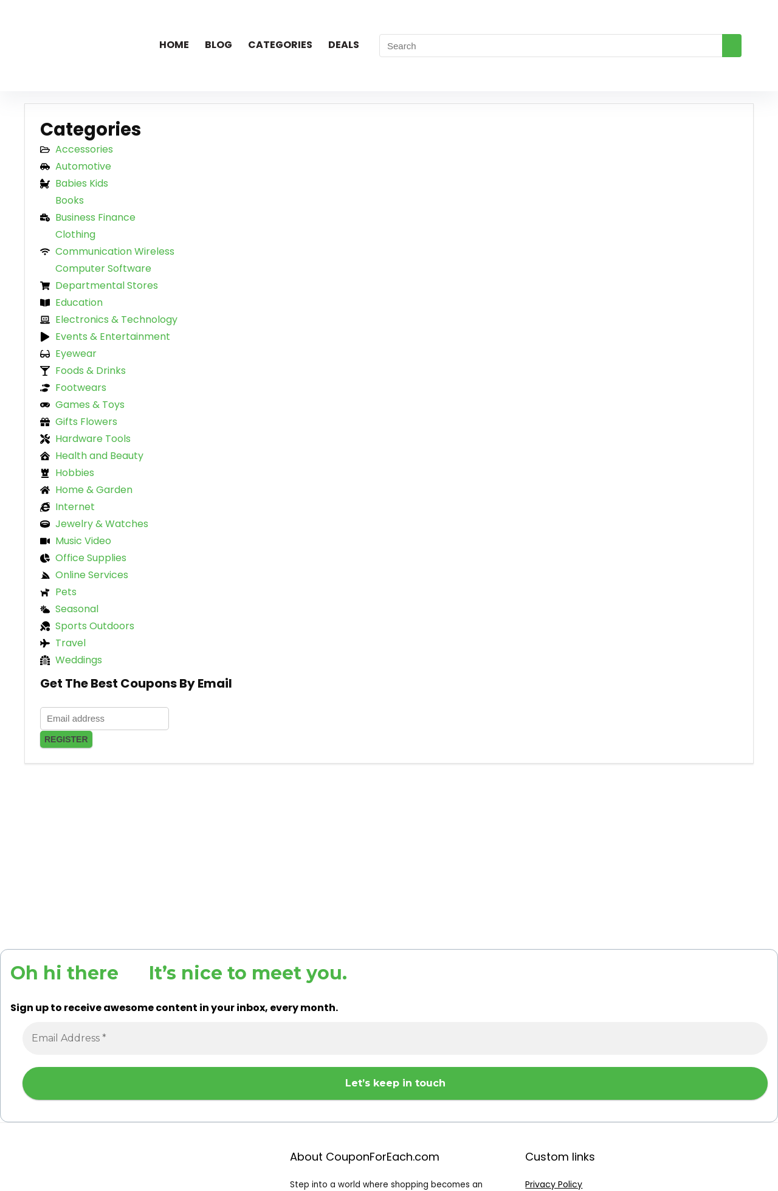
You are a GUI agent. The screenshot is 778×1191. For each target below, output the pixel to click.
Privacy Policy (553, 1184)
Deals (343, 45)
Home (174, 45)
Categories (280, 45)
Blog (218, 45)
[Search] (732, 45)
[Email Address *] (395, 1038)
